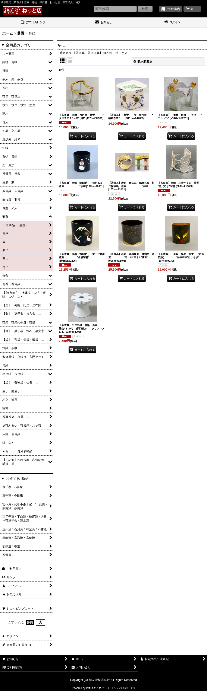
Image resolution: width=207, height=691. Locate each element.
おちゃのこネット (96, 688)
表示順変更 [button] (143, 61)
